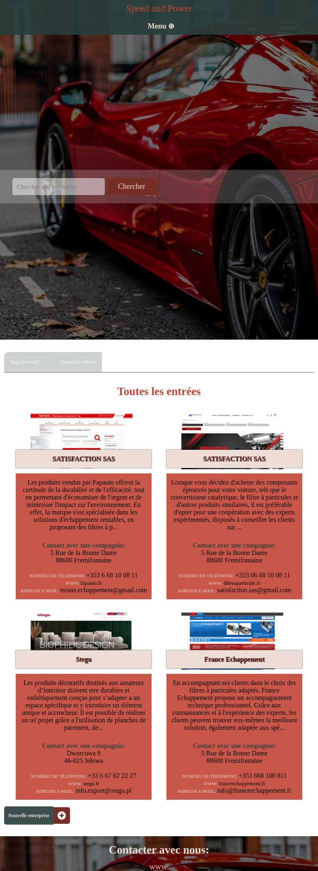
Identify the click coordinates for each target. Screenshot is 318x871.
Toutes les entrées (77, 362)
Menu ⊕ (161, 26)
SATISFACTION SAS (83, 458)
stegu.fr (91, 783)
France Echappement (234, 659)
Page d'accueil (24, 362)
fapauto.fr (91, 583)
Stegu (84, 659)
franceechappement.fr (242, 783)
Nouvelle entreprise (28, 815)
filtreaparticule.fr (242, 583)
